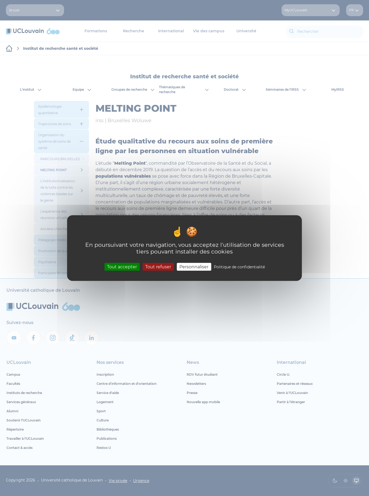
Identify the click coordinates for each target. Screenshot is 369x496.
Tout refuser (158, 266)
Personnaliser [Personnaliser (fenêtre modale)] (193, 266)
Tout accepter (122, 266)
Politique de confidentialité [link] (239, 267)
